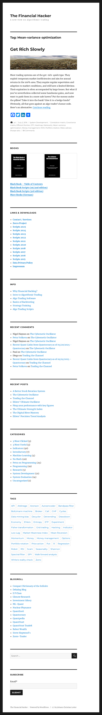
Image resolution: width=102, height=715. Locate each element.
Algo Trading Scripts (23, 309)
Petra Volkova (20, 337)
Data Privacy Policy (23, 262)
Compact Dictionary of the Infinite (30, 586)
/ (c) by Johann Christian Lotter (63, 707)
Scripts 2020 (19, 244)
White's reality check (22, 560)
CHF (54, 511)
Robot (14, 549)
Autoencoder (48, 506)
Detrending (50, 516)
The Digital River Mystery (26, 412)
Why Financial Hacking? (25, 291)
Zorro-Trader (20, 636)
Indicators (18, 448)
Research (17, 470)
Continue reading (41, 107)
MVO (43, 128)
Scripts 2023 (19, 234)
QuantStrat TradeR (22, 625)
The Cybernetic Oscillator (43, 334)
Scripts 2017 (19, 252)
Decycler (36, 516)
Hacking (56, 527)
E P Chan (17, 593)
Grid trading (42, 527)
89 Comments (29, 131)
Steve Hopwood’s (22, 632)
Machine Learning (22, 455)
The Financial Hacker (30, 15)
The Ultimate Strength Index (27, 409)
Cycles (62, 511)
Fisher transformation (22, 527)
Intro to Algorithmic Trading (27, 294)
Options (66, 538)
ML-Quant (18, 604)
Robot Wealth (20, 629)
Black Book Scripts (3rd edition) (26, 191)
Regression (63, 543)
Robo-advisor (65, 128)
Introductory (19, 452)
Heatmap (39, 125)
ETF (32, 125)
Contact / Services (22, 219)
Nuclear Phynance (22, 607)
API (13, 506)
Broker (38, 511)
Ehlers (27, 522)
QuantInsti (18, 611)
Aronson (34, 506)
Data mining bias (20, 516)
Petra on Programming (24, 462)
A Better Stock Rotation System (29, 391)
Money (30, 538)
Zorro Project (20, 223)
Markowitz (48, 125)
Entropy (37, 522)
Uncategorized (20, 480)
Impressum (19, 266)
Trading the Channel (33, 355)
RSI (22, 549)
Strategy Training (22, 305)
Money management (31, 128)
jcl (15, 122)
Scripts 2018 (19, 248)
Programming (20, 466)
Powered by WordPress (40, 707)
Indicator (67, 527)
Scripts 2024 (19, 230)
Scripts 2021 (19, 241)
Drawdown (64, 516)
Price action (38, 543)
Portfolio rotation (52, 128)
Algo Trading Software (24, 298)
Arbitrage (22, 506)
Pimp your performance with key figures (33, 405)
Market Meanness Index (35, 533)
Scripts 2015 (19, 259)
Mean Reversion (59, 533)
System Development (39, 122)
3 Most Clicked (20, 441)
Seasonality (42, 549)
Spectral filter (18, 554)
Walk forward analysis (46, 554)
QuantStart (18, 622)
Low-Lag (15, 533)
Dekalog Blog (19, 589)
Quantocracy (19, 614)
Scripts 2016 (19, 255)
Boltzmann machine (21, 511)
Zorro (38, 560)
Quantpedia (19, 618)
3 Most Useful (20, 444)
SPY (30, 554)
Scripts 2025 (19, 226)
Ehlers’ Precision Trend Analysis (29, 416)
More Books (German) (21, 194)
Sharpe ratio (15, 131)
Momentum (17, 538)
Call (47, 511)
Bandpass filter (66, 506)
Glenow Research (21, 597)
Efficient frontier (23, 125)
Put (48, 543)
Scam (30, 549)
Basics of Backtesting (23, 302)
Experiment (58, 522)
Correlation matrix (58, 122)
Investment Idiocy (22, 600)
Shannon (55, 549)
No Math (17, 459)
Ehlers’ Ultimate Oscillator (26, 402)
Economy (16, 522)
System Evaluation (22, 477)
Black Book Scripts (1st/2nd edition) (29, 187)
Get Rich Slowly (27, 49)
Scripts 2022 (19, 237)
